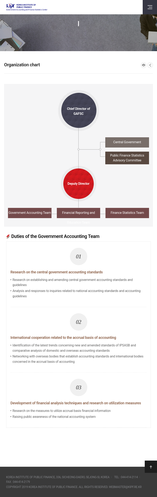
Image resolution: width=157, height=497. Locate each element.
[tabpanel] (78, 328)
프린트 (143, 65)
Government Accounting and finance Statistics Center (26, 7)
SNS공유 (150, 65)
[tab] (78, 143)
